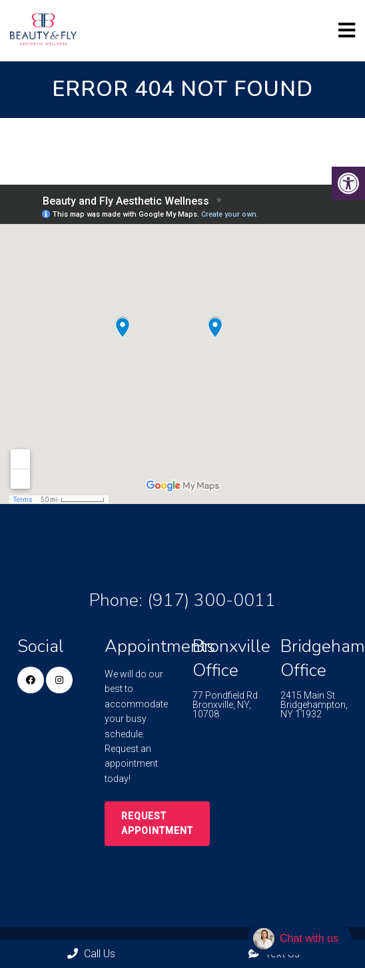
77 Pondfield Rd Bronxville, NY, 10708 (225, 705)
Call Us (91, 953)
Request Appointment (157, 823)
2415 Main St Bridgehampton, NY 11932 (314, 705)
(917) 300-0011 (211, 600)
